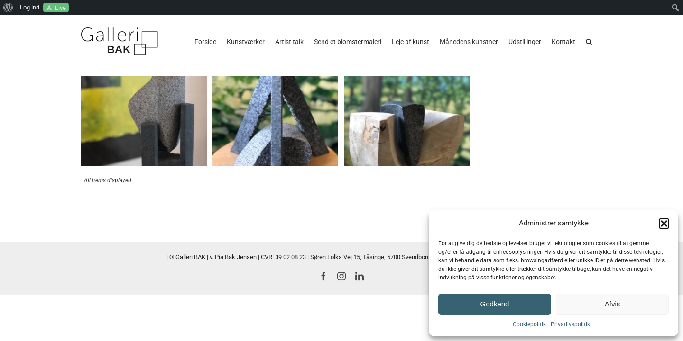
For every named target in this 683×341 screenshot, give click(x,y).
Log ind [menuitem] (29, 7)
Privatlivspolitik (570, 324)
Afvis (612, 304)
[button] (664, 223)
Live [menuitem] (60, 7)
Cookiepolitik (529, 324)
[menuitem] (8, 7)
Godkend (494, 304)
